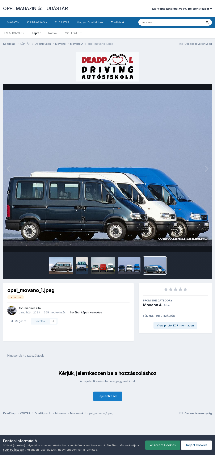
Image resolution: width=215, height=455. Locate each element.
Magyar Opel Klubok (90, 22)
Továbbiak (118, 22)
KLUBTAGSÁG (37, 22)
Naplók (52, 33)
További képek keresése (86, 312)
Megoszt (18, 321)
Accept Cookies (163, 445)
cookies (19, 445)
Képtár (36, 33)
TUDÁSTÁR (62, 22)
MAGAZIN (13, 22)
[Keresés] (159, 22)
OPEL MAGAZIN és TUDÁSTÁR (35, 8)
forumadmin (27, 308)
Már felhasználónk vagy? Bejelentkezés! (182, 8)
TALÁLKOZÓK (14, 33)
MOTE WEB (73, 33)
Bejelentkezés (108, 396)
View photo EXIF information (175, 325)
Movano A (152, 305)
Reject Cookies (196, 445)
